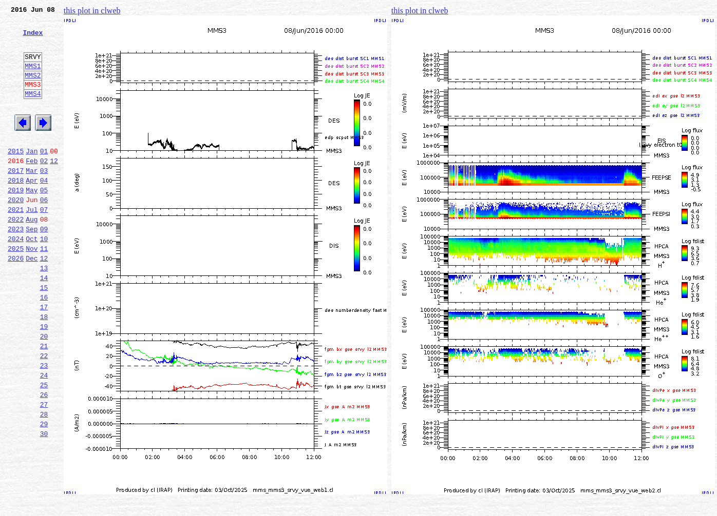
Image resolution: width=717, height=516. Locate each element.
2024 (16, 277)
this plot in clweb (92, 10)
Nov (31, 288)
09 (44, 265)
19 (44, 378)
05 (44, 220)
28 (44, 480)
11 (44, 288)
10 (44, 277)
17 (44, 356)
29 (44, 491)
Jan (31, 175)
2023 (16, 265)
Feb (31, 186)
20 (44, 389)
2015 (16, 175)
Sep (31, 265)
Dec (31, 299)
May (31, 220)
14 (44, 322)
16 (44, 344)
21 (44, 401)
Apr (31, 209)
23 (44, 423)
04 (44, 209)
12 (54, 186)
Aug (31, 254)
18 (44, 367)
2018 (16, 209)
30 (44, 502)
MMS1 (33, 78)
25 (44, 446)
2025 (16, 288)
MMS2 (33, 88)
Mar (31, 198)
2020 (16, 231)
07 (44, 243)
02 (44, 186)
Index (33, 38)
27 (44, 468)
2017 (16, 198)
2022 (16, 254)
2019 (16, 220)
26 (44, 457)
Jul (31, 243)
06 (44, 231)
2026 (16, 299)
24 (44, 435)
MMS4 (33, 110)
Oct (31, 277)
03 (44, 198)
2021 (16, 243)
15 (44, 333)
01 (44, 175)
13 (44, 310)
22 (44, 412)
